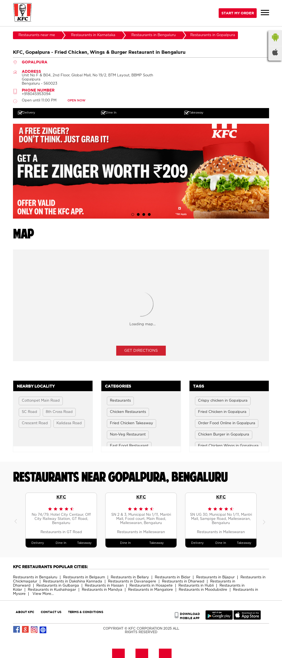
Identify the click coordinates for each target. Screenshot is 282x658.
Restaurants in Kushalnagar (52, 590)
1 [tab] (132, 214)
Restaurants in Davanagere (132, 581)
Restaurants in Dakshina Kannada (72, 581)
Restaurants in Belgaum (84, 577)
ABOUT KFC (25, 612)
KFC (61, 496)
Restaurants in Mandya (102, 590)
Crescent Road (35, 423)
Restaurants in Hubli (196, 585)
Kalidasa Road (69, 423)
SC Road (29, 412)
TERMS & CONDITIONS (85, 612)
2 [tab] (138, 214)
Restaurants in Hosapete (151, 585)
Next (265, 520)
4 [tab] (149, 214)
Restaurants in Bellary (130, 577)
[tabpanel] (141, 171)
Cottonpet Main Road (41, 400)
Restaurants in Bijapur (215, 577)
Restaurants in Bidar (172, 577)
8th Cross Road (59, 412)
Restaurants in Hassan (104, 585)
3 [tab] (143, 214)
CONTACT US (51, 612)
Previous (17, 520)
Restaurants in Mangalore (150, 590)
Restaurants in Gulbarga (57, 585)
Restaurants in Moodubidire (203, 590)
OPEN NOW (76, 100)
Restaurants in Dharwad (183, 581)
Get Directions (141, 351)
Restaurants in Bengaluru (35, 577)
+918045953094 (36, 94)
